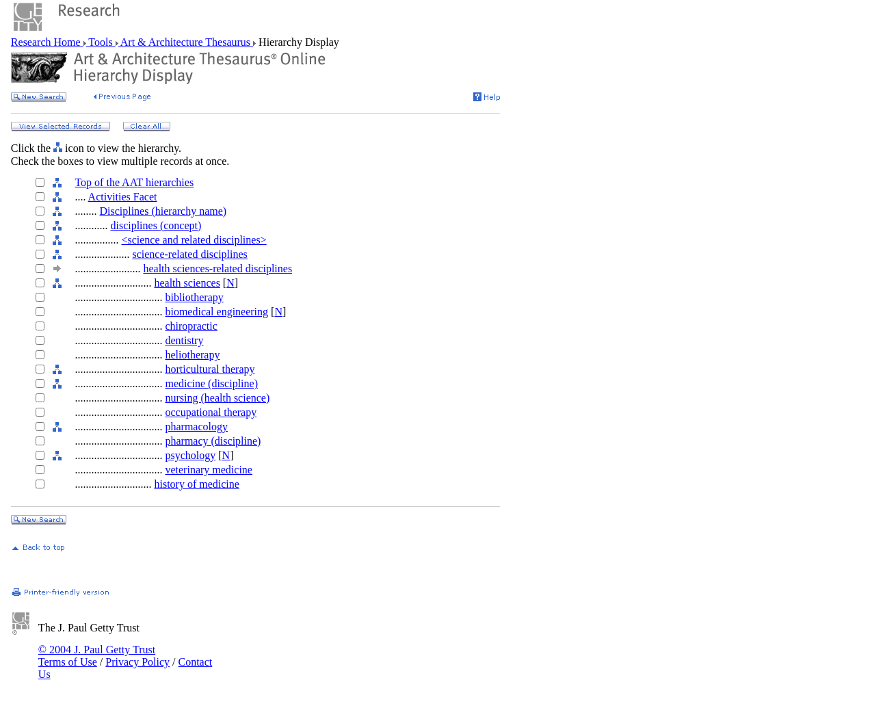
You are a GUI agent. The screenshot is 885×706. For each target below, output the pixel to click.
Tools (101, 42)
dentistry (184, 340)
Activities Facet (122, 196)
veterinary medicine (208, 469)
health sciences (187, 283)
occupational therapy (210, 412)
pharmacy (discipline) (213, 441)
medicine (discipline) (211, 383)
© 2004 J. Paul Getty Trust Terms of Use (96, 656)
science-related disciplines (189, 254)
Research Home (47, 42)
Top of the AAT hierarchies (134, 182)
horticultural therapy (209, 369)
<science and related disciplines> (193, 240)
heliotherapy (192, 355)
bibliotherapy (194, 297)
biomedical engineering (216, 311)
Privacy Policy (137, 662)
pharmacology (196, 426)
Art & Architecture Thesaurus (185, 42)
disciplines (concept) (155, 225)
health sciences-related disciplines (217, 268)
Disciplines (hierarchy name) (162, 211)
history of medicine (196, 484)
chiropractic (191, 326)
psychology (190, 455)
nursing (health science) (217, 398)
